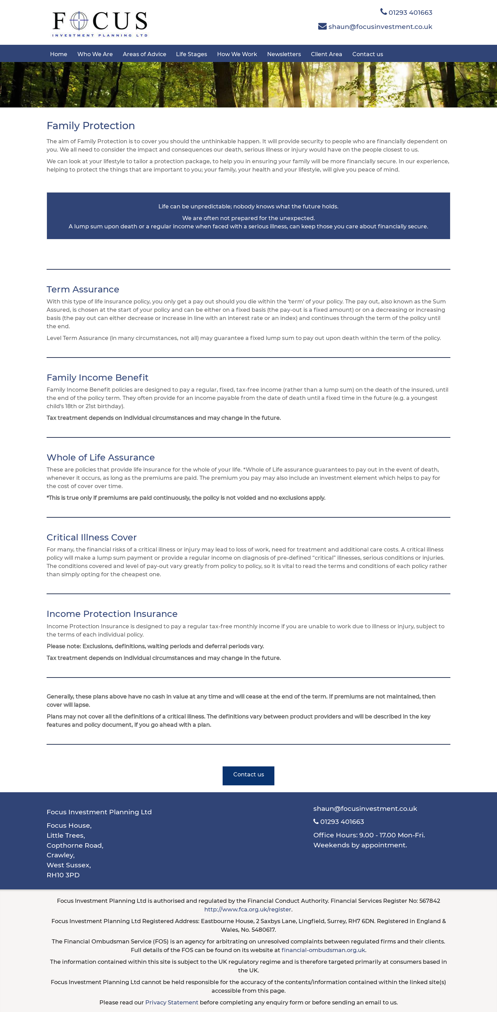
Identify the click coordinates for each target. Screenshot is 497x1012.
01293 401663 (406, 12)
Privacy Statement (171, 1002)
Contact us (367, 54)
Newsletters (284, 54)
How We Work (237, 54)
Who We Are (95, 54)
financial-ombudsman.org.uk (323, 950)
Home (58, 54)
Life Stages (191, 54)
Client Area (326, 54)
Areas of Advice (144, 54)
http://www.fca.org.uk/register (247, 909)
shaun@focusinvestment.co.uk (375, 26)
